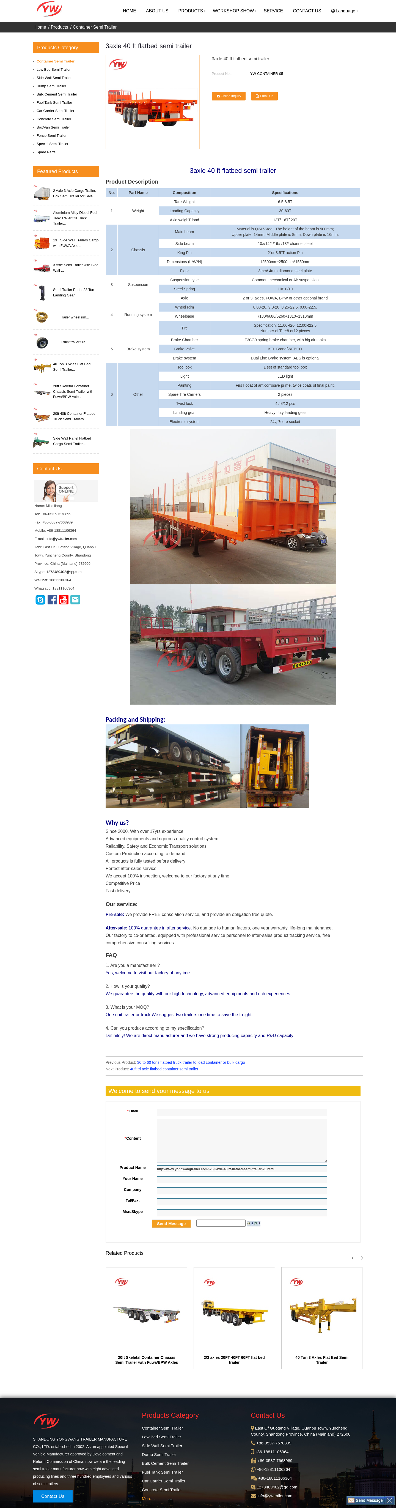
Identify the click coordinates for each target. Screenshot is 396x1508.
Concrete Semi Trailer (54, 119)
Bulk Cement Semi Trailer (57, 94)
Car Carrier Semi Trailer (55, 111)
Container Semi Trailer (95, 27)
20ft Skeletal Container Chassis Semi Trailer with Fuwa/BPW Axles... (73, 391)
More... (148, 1498)
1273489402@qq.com (63, 572)
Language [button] (343, 11)
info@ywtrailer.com (61, 539)
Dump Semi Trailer (51, 86)
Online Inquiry (231, 96)
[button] (191, 11)
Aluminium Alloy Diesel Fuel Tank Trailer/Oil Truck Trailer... (75, 218)
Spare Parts (46, 152)
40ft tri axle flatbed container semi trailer (164, 1069)
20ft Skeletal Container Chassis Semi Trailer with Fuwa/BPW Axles (146, 1360)
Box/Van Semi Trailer (53, 127)
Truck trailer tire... (75, 342)
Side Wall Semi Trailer (54, 78)
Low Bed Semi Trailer (54, 69)
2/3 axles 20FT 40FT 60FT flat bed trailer (234, 1360)
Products (59, 27)
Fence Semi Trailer (52, 135)
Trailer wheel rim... (74, 317)
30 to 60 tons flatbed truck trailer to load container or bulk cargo (191, 1062)
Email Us (266, 96)
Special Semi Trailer (52, 144)
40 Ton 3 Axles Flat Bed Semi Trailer (321, 1360)
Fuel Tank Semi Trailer (54, 102)
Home (40, 27)
